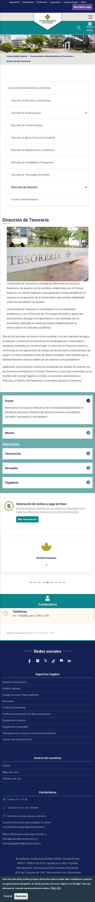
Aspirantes (14, 2)
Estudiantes (28, 2)
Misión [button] (9, 433)
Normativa (8, 701)
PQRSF (6, 765)
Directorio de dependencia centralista (24, 816)
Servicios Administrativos (24, 199)
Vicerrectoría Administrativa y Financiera (51, 56)
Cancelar (21, 896)
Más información (27, 519)
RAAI (83, 2)
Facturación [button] (13, 453)
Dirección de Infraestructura (26, 113)
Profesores (42, 2)
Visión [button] (9, 401)
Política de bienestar (14, 707)
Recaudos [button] (11, 468)
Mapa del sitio (10, 772)
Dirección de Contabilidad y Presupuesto (32, 162)
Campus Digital (71, 2)
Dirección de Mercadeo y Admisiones (30, 100)
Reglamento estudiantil (15, 726)
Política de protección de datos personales (26, 714)
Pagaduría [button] (11, 482)
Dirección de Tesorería (24, 187)
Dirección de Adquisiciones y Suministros (33, 150)
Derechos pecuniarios (14, 682)
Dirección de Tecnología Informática (30, 174)
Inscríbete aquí (82, 7)
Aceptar (8, 896)
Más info (56, 888)
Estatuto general (11, 688)
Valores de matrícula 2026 (17, 739)
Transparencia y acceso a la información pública (29, 733)
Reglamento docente (14, 720)
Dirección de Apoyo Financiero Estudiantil (33, 137)
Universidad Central (17, 56)
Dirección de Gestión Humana (27, 125)
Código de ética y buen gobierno (20, 694)
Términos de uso (11, 778)
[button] (31, 582)
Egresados (55, 2)
